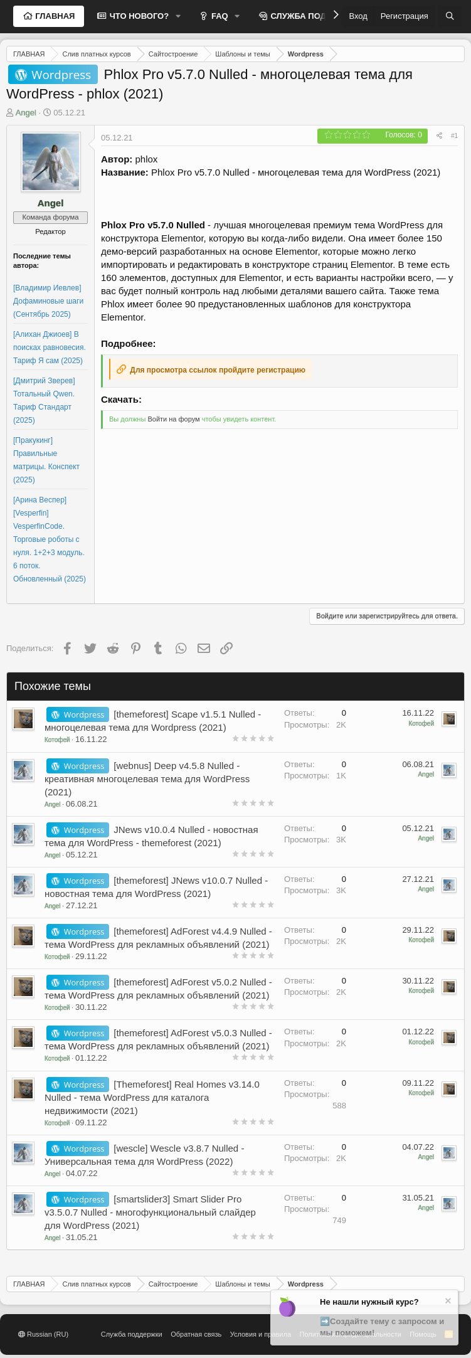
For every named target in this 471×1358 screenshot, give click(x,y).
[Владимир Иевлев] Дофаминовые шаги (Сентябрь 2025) (48, 301)
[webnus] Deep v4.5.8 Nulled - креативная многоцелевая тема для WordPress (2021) (147, 778)
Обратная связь (196, 1334)
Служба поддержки (131, 1334)
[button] (178, 16)
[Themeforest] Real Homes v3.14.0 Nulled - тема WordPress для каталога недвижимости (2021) (152, 1097)
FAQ (218, 16)
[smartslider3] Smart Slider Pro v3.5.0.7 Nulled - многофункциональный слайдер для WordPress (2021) (150, 1212)
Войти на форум (173, 419)
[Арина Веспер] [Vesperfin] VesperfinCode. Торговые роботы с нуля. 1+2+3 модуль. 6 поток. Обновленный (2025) (49, 539)
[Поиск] (450, 16)
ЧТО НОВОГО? (138, 16)
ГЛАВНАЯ (54, 16)
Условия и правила (260, 1334)
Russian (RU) (43, 1334)
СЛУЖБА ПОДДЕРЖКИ (314, 16)
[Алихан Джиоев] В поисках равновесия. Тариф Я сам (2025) (49, 347)
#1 (454, 135)
